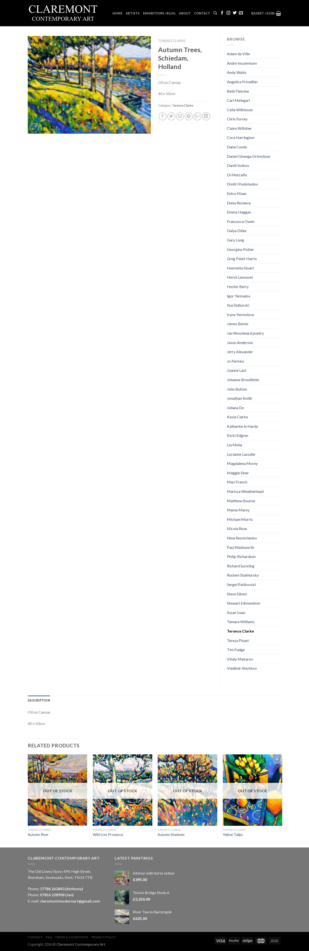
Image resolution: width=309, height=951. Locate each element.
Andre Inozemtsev (242, 63)
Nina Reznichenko (242, 538)
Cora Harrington (240, 137)
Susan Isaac (236, 612)
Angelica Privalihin (242, 81)
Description (39, 700)
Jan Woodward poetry (245, 333)
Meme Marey (238, 510)
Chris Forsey (237, 119)
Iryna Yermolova (240, 314)
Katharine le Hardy (242, 426)
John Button (237, 389)
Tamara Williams (241, 621)
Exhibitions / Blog (159, 13)
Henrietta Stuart (240, 268)
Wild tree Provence (108, 835)
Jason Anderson (240, 342)
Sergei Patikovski (241, 584)
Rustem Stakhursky (243, 575)
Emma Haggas (239, 212)
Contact (202, 13)
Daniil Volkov (238, 165)
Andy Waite (236, 72)
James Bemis (237, 323)
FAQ (49, 937)
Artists (133, 13)
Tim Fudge (236, 649)
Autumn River (38, 835)
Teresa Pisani (238, 640)
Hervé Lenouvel (240, 277)
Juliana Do (235, 407)
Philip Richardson (241, 556)
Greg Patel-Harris (242, 258)
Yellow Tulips (233, 835)
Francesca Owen (240, 221)
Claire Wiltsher (239, 128)
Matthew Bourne (241, 500)
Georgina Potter (240, 249)
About (184, 13)
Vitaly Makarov (240, 659)
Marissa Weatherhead (245, 491)
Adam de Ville (238, 53)
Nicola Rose (237, 528)
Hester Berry (238, 286)
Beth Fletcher (238, 91)
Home (117, 13)
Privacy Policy (103, 937)
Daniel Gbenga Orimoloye (248, 156)
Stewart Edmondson (243, 603)
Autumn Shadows (171, 835)
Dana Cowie (237, 147)
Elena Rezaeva (239, 202)
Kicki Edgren (237, 435)
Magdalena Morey (242, 463)
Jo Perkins (235, 361)
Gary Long (235, 240)
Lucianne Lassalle (241, 454)
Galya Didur (237, 230)
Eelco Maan (236, 193)
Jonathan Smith (239, 398)
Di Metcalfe (237, 174)
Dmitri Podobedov (242, 184)
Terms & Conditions (71, 937)
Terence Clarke (171, 41)
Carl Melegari (238, 100)
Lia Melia (234, 444)
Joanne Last (236, 370)
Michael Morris (240, 519)
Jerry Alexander (240, 351)
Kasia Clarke (237, 416)
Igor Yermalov (238, 296)
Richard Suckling (240, 566)
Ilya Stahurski (238, 305)
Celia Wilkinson (240, 109)
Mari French (237, 482)
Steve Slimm (237, 594)
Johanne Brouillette (243, 379)
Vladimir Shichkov (242, 668)
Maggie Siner (238, 472)
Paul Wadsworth (240, 547)
